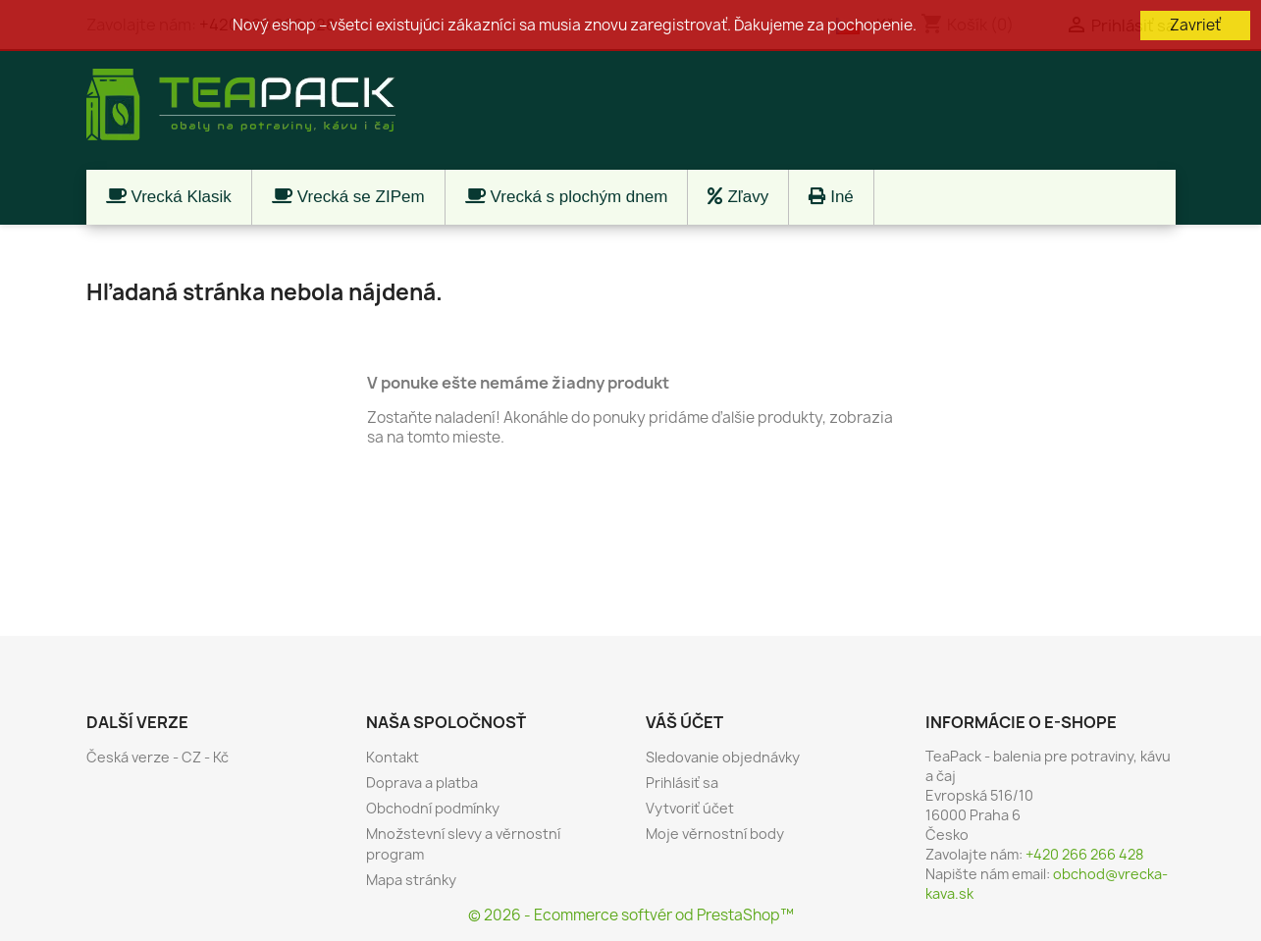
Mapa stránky (411, 879)
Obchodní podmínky (432, 808)
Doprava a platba (422, 782)
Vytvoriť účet (690, 808)
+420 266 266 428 (1084, 854)
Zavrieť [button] (1195, 25)
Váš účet (684, 722)
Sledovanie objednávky (723, 757)
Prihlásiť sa (682, 782)
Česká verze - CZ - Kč (157, 757)
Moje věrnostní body (715, 833)
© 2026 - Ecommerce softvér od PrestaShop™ (631, 915)
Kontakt (392, 757)
